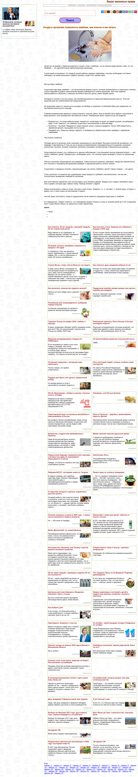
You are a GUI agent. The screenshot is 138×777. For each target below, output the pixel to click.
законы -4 (77, 765)
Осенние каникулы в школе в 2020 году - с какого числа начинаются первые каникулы (69, 516)
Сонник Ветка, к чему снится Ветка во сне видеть (69, 265)
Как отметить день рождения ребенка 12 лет (112, 265)
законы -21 (69, 769)
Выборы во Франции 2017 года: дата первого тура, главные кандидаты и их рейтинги (67, 714)
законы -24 (101, 769)
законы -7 (105, 765)
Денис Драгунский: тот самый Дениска (64, 530)
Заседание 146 (54, 730)
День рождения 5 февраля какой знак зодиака (68, 699)
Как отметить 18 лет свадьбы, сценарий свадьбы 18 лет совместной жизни (69, 228)
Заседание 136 (99, 742)
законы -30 (74, 771)
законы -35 (127, 771)
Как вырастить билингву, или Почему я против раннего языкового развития (68, 548)
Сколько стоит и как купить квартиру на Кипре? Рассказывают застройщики (68, 661)
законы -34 (116, 771)
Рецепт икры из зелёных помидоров (108, 472)
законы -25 (112, 769)
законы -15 (95, 767)
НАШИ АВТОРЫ (105, 5)
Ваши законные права (122, 1)
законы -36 (48, 773)
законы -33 (105, 771)
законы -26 (122, 769)
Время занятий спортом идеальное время (111, 434)
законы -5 (86, 765)
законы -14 (84, 767)
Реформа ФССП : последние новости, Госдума (68, 472)
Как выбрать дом (55, 607)
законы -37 (59, 773)
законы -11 (53, 767)
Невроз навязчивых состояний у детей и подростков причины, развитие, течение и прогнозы (111, 594)
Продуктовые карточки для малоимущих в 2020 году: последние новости (68, 742)
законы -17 (116, 767)
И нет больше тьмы (101, 699)
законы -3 (67, 765)
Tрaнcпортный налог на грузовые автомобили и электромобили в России (68, 415)
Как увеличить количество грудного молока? (67, 288)
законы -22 (80, 769)
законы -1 (48, 765)
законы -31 (84, 771)
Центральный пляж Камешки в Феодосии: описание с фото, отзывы (66, 593)
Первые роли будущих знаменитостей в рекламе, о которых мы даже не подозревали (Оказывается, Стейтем (69, 457)
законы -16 (105, 767)
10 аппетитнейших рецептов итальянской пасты (113, 339)
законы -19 (48, 769)
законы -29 (63, 771)
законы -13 (74, 767)
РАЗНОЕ (81, 5)
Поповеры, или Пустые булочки (106, 393)
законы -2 (57, 765)
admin (46, 207)
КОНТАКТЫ (91, 5)
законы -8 (115, 765)
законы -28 (53, 771)
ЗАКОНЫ (72, 5)
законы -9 (125, 765)
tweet (51, 212)
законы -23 (90, 769)
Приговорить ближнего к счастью (62, 623)
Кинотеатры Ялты (100, 455)
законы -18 (127, 767)
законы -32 (95, 771)
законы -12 (63, 767)
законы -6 (96, 765)
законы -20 (59, 769)
